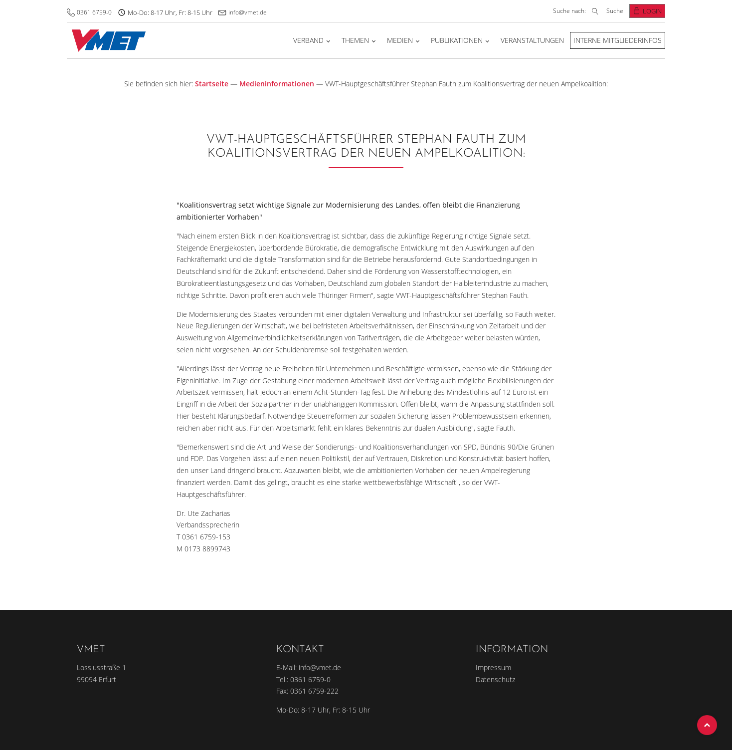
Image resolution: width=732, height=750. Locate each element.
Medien (400, 40)
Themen (355, 40)
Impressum (493, 667)
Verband (308, 40)
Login (652, 10)
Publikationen (457, 40)
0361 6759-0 (94, 12)
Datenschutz (495, 679)
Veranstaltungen (532, 40)
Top (707, 725)
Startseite (211, 83)
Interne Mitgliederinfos (617, 40)
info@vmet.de (247, 12)
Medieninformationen (276, 83)
